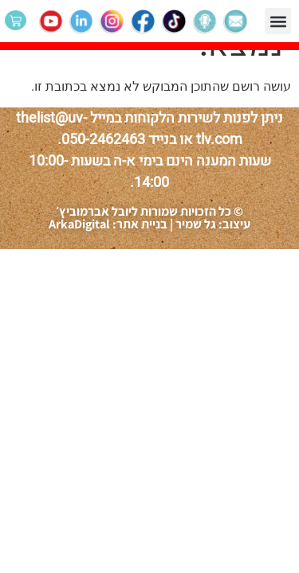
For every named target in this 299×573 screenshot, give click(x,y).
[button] (278, 21)
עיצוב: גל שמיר (211, 224)
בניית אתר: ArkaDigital (108, 224)
